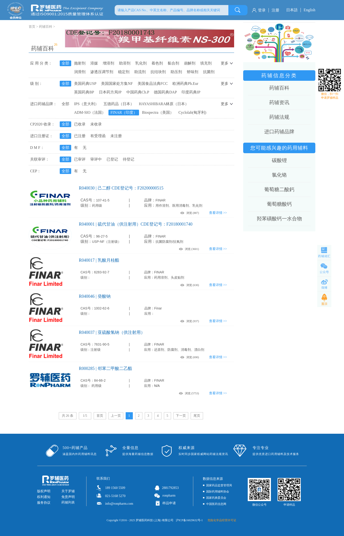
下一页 (181, 415)
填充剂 (206, 63)
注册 (275, 10)
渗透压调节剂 (101, 72)
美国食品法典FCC (153, 83)
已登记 (112, 159)
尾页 (197, 415)
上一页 (116, 415)
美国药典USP (85, 83)
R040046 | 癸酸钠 (95, 296)
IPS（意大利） (86, 104)
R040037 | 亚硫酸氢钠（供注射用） (112, 332)
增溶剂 (108, 63)
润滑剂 (80, 72)
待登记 (128, 159)
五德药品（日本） (118, 104)
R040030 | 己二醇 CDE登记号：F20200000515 (121, 188)
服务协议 (43, 502)
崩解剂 (189, 63)
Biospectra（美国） (157, 112)
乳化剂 (141, 63)
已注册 (80, 136)
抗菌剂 (209, 72)
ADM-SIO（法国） (90, 112)
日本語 (292, 10)
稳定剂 (123, 72)
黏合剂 (173, 63)
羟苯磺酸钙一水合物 (279, 219)
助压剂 (176, 72)
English (309, 10)
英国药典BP (84, 92)
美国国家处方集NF (117, 83)
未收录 (96, 124)
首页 (100, 415)
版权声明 (43, 491)
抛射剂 (80, 63)
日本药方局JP (110, 92)
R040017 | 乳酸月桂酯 (99, 260)
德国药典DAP (165, 92)
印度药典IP (191, 92)
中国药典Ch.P (137, 92)
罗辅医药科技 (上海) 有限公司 (154, 520)
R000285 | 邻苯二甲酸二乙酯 (105, 368)
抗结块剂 (158, 72)
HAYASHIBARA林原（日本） (164, 104)
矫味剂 (192, 72)
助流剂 (140, 72)
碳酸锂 (279, 160)
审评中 (96, 159)
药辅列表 (68, 502)
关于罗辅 (68, 491)
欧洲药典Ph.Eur (185, 83)
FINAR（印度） (123, 112)
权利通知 (43, 497)
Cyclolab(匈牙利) (192, 112)
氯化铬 (279, 175)
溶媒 (94, 63)
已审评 (80, 159)
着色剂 (157, 63)
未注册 (116, 136)
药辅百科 (45, 26)
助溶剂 (124, 63)
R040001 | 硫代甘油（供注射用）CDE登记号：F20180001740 (136, 224)
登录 (262, 10)
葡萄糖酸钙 (279, 204)
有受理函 (98, 136)
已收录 (80, 124)
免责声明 (68, 497)
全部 (65, 63)
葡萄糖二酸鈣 (279, 189)
